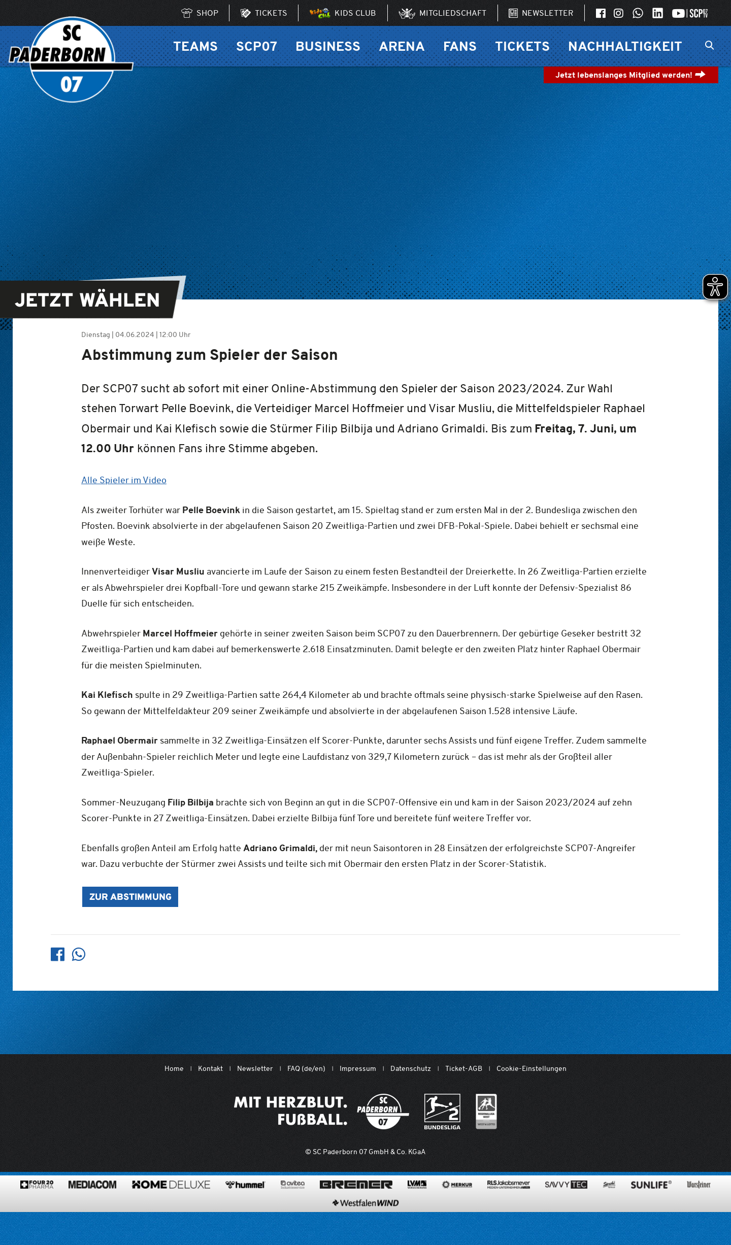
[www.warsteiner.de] (698, 1217)
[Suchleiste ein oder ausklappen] (709, 46)
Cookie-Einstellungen (531, 1068)
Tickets (522, 46)
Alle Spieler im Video (124, 480)
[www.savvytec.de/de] (566, 1217)
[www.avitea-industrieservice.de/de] (292, 1217)
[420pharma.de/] (37, 1217)
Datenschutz (410, 1068)
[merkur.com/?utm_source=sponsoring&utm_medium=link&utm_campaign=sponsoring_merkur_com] (457, 1217)
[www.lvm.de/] (417, 1217)
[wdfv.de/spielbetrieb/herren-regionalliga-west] (486, 1111)
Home (174, 1068)
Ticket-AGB (463, 1068)
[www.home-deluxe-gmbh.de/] (171, 1217)
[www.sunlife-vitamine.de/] (651, 1217)
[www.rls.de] (509, 1217)
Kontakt (210, 1068)
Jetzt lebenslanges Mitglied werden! (630, 75)
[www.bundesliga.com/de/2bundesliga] (442, 1111)
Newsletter (255, 1068)
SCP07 (256, 46)
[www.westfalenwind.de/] (365, 1236)
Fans (460, 46)
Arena (402, 46)
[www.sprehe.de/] (609, 1217)
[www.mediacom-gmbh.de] (92, 1217)
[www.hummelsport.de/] (245, 1217)
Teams (195, 46)
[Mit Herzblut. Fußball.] (321, 1111)
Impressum (358, 1068)
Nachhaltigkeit (625, 46)
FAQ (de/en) (306, 1068)
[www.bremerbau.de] (356, 1217)
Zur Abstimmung (130, 897)
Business (327, 46)
